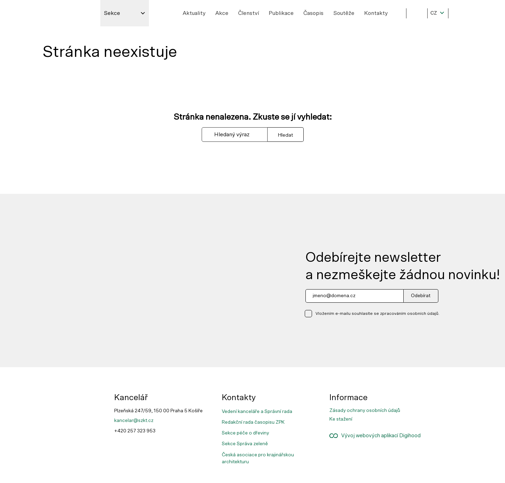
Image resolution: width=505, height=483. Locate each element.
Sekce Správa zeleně (245, 443)
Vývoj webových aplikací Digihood (375, 435)
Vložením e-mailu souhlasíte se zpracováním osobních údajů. (377, 313)
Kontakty (376, 13)
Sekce (112, 13)
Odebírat (420, 295)
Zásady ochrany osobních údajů (364, 410)
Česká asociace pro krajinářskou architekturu (258, 458)
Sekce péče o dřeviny (245, 433)
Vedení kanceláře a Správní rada (257, 411)
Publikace (281, 13)
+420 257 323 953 (134, 431)
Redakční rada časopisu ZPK (253, 422)
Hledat (285, 135)
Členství (248, 13)
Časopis (313, 13)
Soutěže (343, 13)
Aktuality (194, 13)
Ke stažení (340, 419)
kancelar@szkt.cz (133, 420)
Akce (221, 13)
